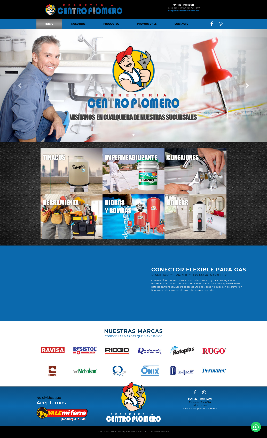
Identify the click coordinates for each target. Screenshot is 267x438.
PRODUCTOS (111, 23)
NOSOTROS (78, 23)
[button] (20, 85)
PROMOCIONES (147, 23)
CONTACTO (182, 23)
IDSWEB (165, 431)
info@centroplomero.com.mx (183, 10)
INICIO (49, 23)
